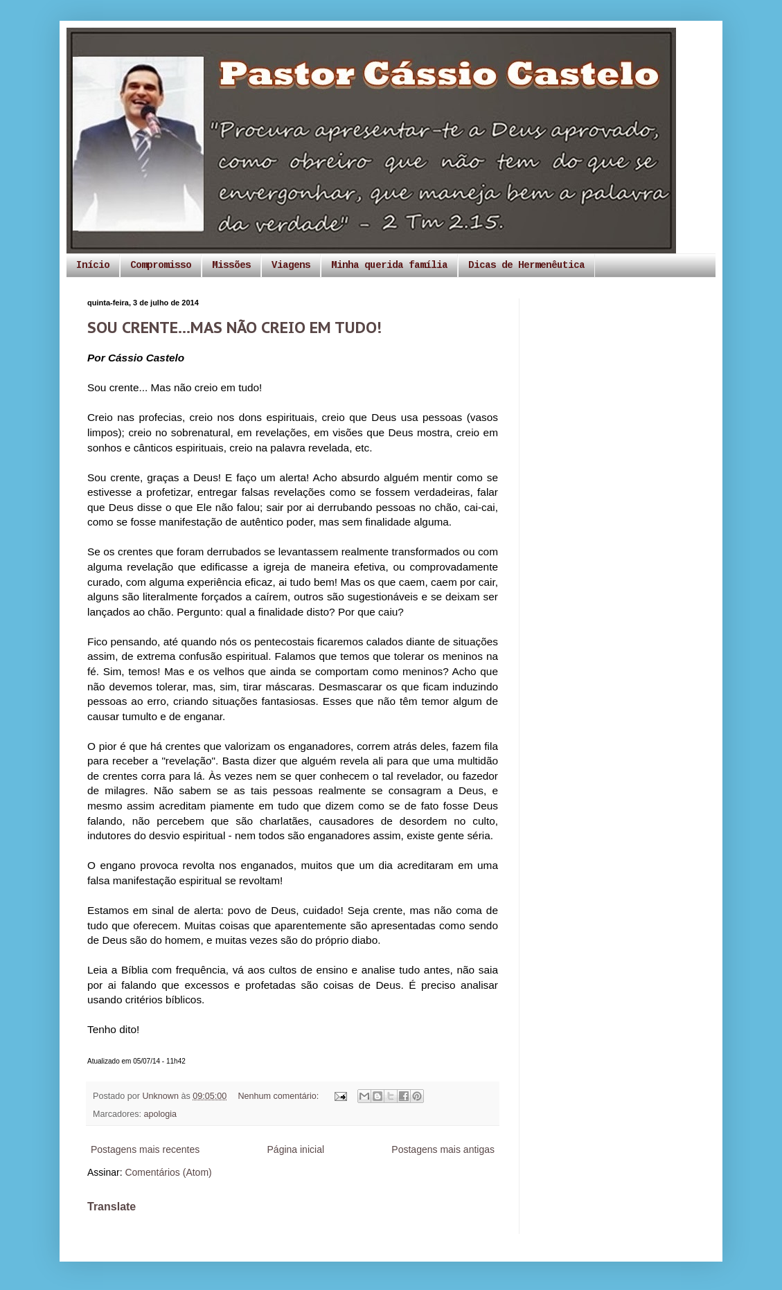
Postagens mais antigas (443, 1149)
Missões (231, 265)
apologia (160, 1114)
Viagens (291, 265)
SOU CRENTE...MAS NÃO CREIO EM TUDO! (234, 327)
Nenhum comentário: (279, 1096)
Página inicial (296, 1149)
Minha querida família (389, 265)
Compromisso (160, 265)
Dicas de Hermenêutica (526, 265)
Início (92, 265)
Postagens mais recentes (145, 1149)
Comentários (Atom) (168, 1172)
